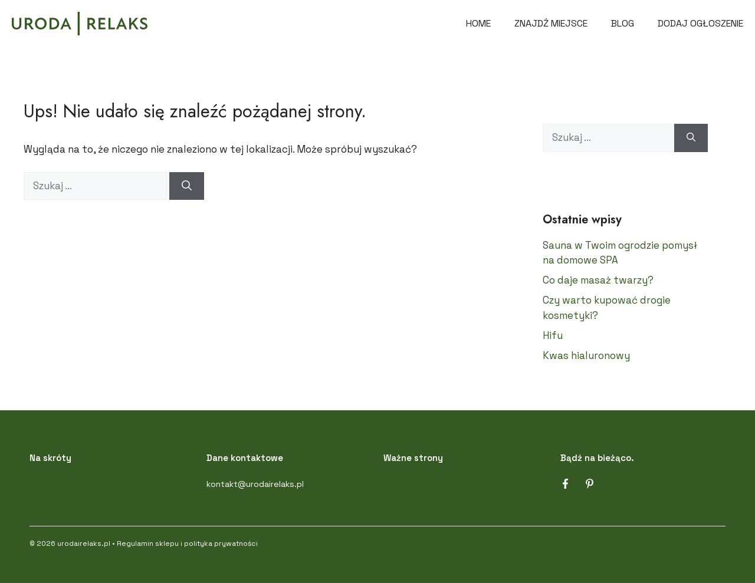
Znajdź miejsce (550, 23)
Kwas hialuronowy (586, 355)
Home (478, 23)
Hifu (553, 335)
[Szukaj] (186, 186)
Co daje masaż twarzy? (598, 280)
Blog (622, 23)
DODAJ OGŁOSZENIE (700, 23)
